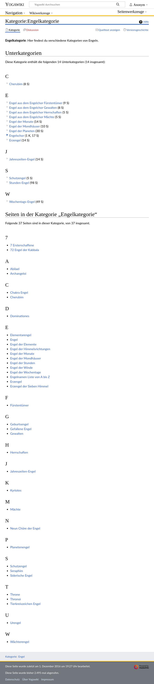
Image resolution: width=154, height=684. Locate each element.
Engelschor (16, 135)
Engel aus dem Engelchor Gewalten (33, 107)
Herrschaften (19, 452)
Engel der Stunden (22, 363)
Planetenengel (19, 547)
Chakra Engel (19, 292)
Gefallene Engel (20, 429)
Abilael (14, 269)
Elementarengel (20, 335)
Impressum (47, 679)
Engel (14, 339)
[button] (7, 135)
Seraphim (16, 571)
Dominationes (19, 316)
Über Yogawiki (30, 679)
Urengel (15, 623)
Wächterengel (19, 642)
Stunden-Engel (19, 183)
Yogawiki (14, 4)
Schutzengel (17, 178)
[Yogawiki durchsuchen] (77, 4)
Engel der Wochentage (25, 372)
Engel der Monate (21, 121)
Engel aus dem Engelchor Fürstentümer (35, 103)
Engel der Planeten (22, 131)
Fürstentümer (19, 405)
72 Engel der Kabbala (24, 250)
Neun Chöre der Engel (25, 528)
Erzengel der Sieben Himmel (29, 386)
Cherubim (16, 84)
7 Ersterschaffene (22, 245)
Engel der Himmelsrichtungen (30, 349)
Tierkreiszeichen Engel (25, 604)
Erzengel (15, 140)
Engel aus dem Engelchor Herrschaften (35, 112)
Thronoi (15, 599)
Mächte (15, 509)
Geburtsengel (19, 424)
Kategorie (10, 656)
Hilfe (143, 22)
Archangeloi (18, 273)
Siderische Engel (21, 575)
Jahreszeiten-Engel (22, 159)
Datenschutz (12, 679)
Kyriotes (15, 490)
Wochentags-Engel (22, 202)
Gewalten (16, 433)
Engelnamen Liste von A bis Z (30, 377)
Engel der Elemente (23, 344)
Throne (15, 594)
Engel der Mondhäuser (24, 126)
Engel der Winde (21, 367)
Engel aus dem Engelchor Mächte (31, 117)
